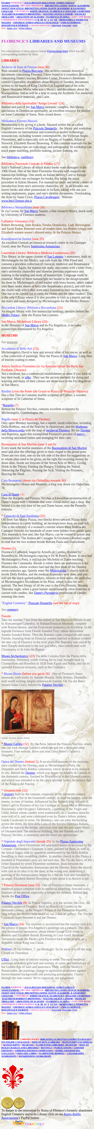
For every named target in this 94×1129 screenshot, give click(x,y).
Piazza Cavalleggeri (46, 197)
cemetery (13, 609)
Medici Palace (10, 315)
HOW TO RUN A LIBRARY (46, 1042)
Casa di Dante (10, 494)
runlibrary (27, 157)
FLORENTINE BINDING (52, 1053)
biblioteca (13, 157)
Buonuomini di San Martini (69, 448)
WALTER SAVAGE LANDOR (58, 14)
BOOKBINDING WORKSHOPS (35, 1056)
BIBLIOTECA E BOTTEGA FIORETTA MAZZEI (65, 1039)
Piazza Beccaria (32, 71)
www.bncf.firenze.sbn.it (16, 201)
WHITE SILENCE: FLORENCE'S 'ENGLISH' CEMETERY (60, 11)
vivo (15, 28)
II (38, 19)
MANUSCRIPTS (11, 1045)
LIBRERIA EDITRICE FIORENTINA (34, 1050)
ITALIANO (56, 25)
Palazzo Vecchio (52, 685)
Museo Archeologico (14, 656)
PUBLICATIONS (63, 1047)
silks (28, 377)
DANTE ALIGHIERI (79, 5)
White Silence (25, 28)
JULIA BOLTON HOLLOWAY (39, 2)
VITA (75, 25)
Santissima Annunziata (45, 246)
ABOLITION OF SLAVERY (30, 17)
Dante (10, 28)
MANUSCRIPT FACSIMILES (77, 1042)
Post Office (22, 896)
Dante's (46, 593)
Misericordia (58, 570)
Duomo (85, 430)
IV (45, 19)
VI (51, 19)
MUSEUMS (28, 1045)
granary (9, 794)
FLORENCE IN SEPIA (58, 17)
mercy (80, 434)
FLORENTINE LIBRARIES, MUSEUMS (56, 1045)
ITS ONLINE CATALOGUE (15, 1042)
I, (36, 19)
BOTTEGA (46, 1047)
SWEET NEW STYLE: (13, 8)
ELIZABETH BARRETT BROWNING (21, 14)
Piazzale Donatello (45, 128)
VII (55, 19)
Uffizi (5, 959)
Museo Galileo (13, 744)
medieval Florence (58, 430)
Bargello (8, 405)
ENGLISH (66, 25)
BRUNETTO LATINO (56, 5)
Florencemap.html (57, 51)
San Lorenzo (55, 256)
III (41, 19)
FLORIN (5, 2)
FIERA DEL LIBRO (27, 1053)
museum (12, 342)
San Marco (37, 107)
